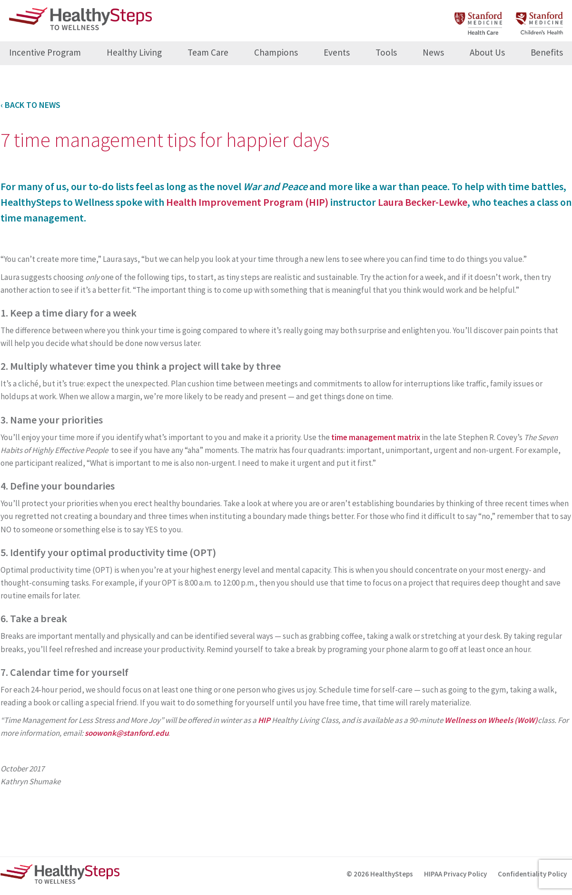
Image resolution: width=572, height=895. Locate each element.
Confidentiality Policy (532, 873)
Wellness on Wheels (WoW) (491, 720)
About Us (487, 52)
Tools (386, 52)
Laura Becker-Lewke (422, 202)
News (433, 52)
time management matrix (375, 437)
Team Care (207, 52)
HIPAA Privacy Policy (455, 873)
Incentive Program (45, 52)
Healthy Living (134, 52)
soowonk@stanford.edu (126, 733)
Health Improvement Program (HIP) (247, 202)
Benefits (547, 52)
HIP (264, 720)
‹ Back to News (30, 104)
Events (337, 52)
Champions (276, 52)
